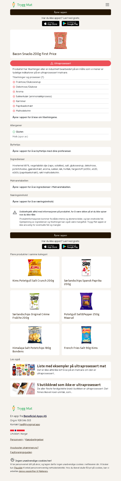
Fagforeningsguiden (21, 452)
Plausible (18, 467)
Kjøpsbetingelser (34, 439)
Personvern (16, 439)
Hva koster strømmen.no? (24, 447)
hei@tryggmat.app (30, 424)
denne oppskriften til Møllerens (33, 471)
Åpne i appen (60, 12)
